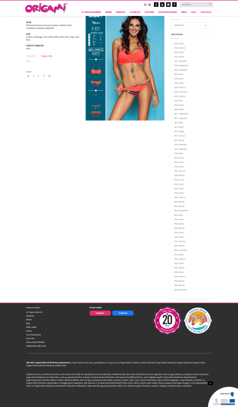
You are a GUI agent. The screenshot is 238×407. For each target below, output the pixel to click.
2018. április (179, 109)
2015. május (179, 188)
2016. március (179, 171)
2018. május (179, 105)
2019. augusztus (180, 70)
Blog (28, 323)
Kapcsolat (30, 338)
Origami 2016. (47, 56)
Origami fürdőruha (184, 362)
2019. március (179, 87)
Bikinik (28, 319)
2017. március (179, 136)
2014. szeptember (181, 210)
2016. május (179, 162)
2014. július (178, 215)
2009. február (179, 285)
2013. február (179, 245)
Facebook (123, 313)
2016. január (179, 179)
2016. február (179, 175)
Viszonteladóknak (33, 334)
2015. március (179, 197)
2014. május (179, 219)
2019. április (179, 83)
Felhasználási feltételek (35, 342)
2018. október (179, 96)
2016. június (179, 157)
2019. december (180, 61)
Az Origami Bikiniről (34, 312)
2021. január (179, 56)
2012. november (180, 250)
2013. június (179, 232)
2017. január (179, 140)
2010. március (179, 276)
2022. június (179, 43)
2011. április (179, 263)
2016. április (179, 166)
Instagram (100, 313)
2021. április (179, 52)
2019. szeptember (181, 65)
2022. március (179, 48)
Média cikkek (31, 327)
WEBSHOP (30, 316)
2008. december (180, 289)
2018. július (178, 100)
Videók (29, 331)
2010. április (179, 272)
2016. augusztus (180, 149)
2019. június (179, 78)
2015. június (179, 184)
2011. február (179, 267)
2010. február (179, 281)
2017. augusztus (180, 118)
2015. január (179, 206)
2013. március (179, 241)
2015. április (179, 193)
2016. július (178, 153)
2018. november (180, 92)
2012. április (179, 254)
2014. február (179, 228)
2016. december (180, 144)
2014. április (179, 223)
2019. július (178, 74)
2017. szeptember (181, 114)
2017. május (179, 131)
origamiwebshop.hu (34, 380)
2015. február (179, 201)
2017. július (178, 122)
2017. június (179, 127)
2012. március (179, 259)
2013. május (179, 237)
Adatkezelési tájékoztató (36, 346)
